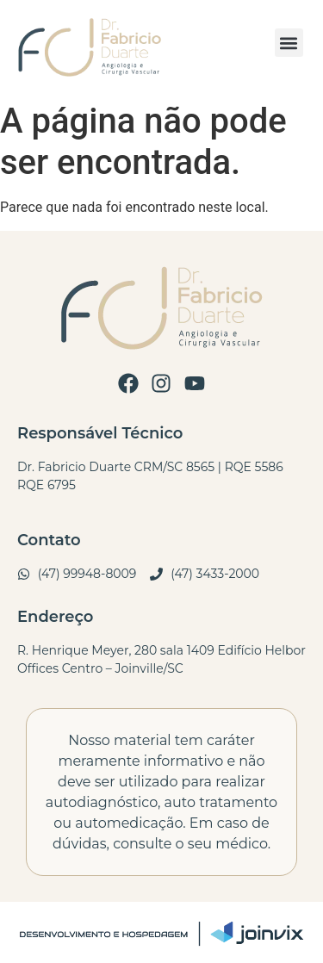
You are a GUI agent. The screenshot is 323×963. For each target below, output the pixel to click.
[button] (289, 42)
